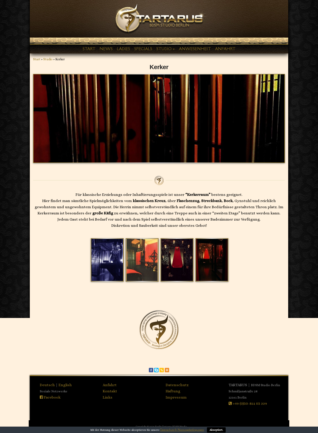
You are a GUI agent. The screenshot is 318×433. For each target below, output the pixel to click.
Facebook (50, 397)
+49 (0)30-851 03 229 (248, 403)
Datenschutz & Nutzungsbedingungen (182, 430)
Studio (165, 48)
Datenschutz (177, 385)
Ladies (123, 48)
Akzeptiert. (216, 429)
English (65, 385)
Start (89, 48)
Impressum (176, 397)
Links (107, 397)
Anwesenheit (195, 48)
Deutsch (48, 385)
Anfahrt (225, 48)
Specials (143, 48)
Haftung (173, 391)
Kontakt (110, 391)
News (106, 48)
